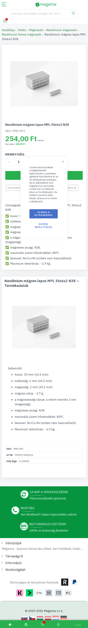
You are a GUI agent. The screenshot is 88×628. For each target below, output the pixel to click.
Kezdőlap (8, 30)
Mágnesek (36, 30)
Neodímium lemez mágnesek (21, 34)
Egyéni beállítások (43, 225)
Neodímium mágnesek (61, 30)
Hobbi (22, 30)
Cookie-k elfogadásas (44, 213)
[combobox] (44, 13)
